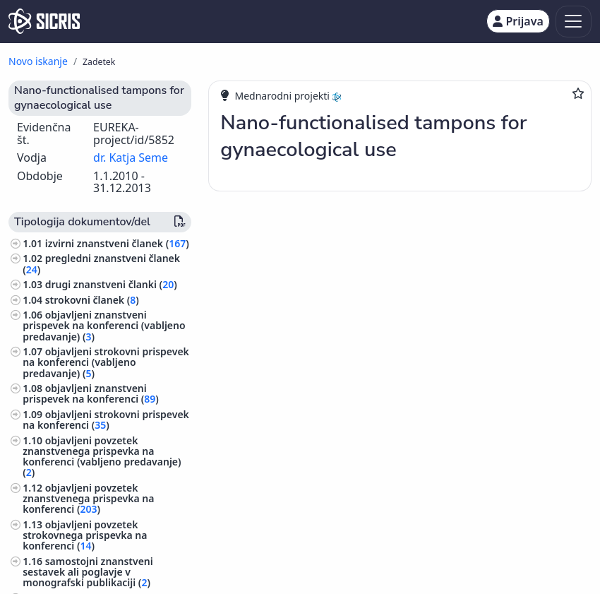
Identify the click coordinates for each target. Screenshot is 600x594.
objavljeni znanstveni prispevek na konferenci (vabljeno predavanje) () (104, 325)
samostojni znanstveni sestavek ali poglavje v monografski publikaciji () (88, 571)
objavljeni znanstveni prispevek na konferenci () (91, 393)
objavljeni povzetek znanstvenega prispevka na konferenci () (88, 498)
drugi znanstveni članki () (111, 284)
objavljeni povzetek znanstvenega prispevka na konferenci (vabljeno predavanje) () (102, 457)
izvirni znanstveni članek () (117, 243)
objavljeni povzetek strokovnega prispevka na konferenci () (85, 535)
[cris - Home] (44, 21)
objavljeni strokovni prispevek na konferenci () (106, 420)
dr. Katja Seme (130, 157)
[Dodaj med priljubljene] (578, 93)
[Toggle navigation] (574, 21)
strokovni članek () (92, 300)
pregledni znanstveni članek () (101, 263)
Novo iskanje (38, 61)
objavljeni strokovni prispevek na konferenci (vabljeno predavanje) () (106, 362)
